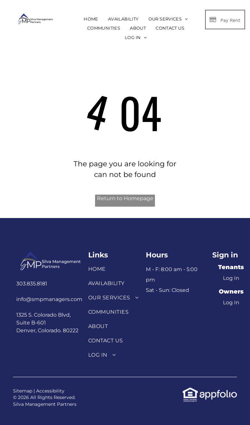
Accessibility (50, 391)
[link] (190, 391)
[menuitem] (91, 19)
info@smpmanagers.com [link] (49, 299)
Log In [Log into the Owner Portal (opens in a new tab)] (231, 302)
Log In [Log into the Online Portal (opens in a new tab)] (231, 278)
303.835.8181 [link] (31, 284)
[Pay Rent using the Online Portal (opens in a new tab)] (225, 19)
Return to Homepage (125, 198)
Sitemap (22, 391)
